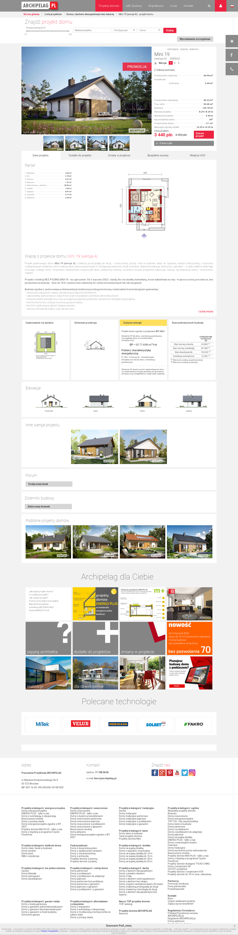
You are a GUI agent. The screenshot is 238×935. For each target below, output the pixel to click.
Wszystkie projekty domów (182, 810)
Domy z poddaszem (80, 873)
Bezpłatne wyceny (158, 155)
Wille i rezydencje (30, 856)
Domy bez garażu (30, 914)
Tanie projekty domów (130, 836)
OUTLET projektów (177, 869)
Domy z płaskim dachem (132, 873)
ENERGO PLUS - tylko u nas (35, 813)
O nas (173, 5)
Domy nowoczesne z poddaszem (87, 824)
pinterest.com (169, 772)
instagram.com (192, 772)
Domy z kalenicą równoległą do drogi (138, 889)
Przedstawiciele (176, 889)
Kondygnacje (121, 30)
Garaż (143, 30)
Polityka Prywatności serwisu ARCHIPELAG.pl (183, 914)
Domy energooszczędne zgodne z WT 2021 (41, 825)
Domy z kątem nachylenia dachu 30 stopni (141, 884)
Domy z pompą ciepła (32, 821)
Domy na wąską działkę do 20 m (135, 861)
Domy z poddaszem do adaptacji (87, 876)
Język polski (232, 6)
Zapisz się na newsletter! (181, 903)
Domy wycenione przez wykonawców (187, 850)
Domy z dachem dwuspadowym (136, 870)
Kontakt (188, 5)
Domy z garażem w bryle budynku (39, 912)
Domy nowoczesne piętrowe (85, 821)
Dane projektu (40, 155)
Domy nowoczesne (80, 810)
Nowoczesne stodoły (32, 818)
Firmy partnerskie (177, 886)
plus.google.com (162, 772)
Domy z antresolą (79, 856)
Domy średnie (28, 850)
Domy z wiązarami (80, 906)
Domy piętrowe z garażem (84, 886)
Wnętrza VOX (197, 155)
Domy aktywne (78, 832)
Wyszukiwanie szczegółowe (195, 39)
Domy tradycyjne (128, 813)
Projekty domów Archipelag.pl (39, 5)
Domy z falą (125, 876)
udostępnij (172, 49)
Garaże (25, 870)
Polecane (173, 845)
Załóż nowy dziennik (39, 506)
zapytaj (184, 49)
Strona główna (31, 14)
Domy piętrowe (78, 878)
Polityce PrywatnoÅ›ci (50, 931)
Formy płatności (176, 921)
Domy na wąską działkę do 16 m (135, 856)
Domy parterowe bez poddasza (86, 881)
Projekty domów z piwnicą (84, 858)
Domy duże (27, 853)
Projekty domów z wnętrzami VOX (185, 871)
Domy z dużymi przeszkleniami (86, 816)
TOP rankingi (125, 904)
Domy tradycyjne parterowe (133, 816)
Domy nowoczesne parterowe (86, 818)
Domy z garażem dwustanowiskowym (41, 909)
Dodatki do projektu (80, 155)
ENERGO (175, 58)
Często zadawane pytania (181, 901)
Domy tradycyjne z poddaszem (135, 821)
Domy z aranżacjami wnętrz (182, 842)
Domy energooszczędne (34, 810)
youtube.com (177, 772)
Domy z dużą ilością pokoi (83, 848)
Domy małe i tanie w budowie (36, 848)
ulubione (193, 49)
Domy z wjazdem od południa (134, 850)
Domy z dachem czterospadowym (137, 878)
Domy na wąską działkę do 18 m (135, 858)
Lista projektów (53, 14)
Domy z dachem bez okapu (133, 881)
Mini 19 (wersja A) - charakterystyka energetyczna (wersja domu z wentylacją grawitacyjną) (138, 359)
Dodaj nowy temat (38, 484)
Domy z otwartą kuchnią (83, 853)
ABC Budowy (134, 5)
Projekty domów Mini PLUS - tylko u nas (41, 829)
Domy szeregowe (30, 876)
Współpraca (155, 5)
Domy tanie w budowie (131, 833)
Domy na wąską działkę (131, 848)
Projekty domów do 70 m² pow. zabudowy (189, 874)
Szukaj (170, 30)
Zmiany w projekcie (119, 155)
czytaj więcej (205, 313)
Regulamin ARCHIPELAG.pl (182, 918)
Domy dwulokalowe (31, 878)
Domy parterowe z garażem (84, 884)
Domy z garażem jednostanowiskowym (42, 906)
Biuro (170, 898)
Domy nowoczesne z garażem (86, 826)
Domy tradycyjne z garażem (133, 824)
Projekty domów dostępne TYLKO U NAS (189, 863)
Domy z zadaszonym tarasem (86, 850)
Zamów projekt (200, 134)
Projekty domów (109, 5)
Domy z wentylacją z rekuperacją (38, 816)
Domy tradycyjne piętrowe (132, 818)
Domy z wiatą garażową (34, 904)
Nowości (123, 913)
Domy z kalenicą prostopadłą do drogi (138, 886)
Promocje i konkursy (178, 883)
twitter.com (184, 772)
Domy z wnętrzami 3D (179, 866)
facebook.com (155, 772)
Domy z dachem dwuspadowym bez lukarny (90, 14)
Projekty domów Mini (130, 838)
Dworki (122, 810)
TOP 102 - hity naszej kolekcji (183, 821)
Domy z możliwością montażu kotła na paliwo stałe (90, 913)
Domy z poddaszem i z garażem (87, 889)
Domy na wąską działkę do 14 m (135, 853)
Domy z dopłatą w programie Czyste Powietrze (40, 833)
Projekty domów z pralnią (83, 861)
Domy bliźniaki (28, 873)
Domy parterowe (79, 870)
